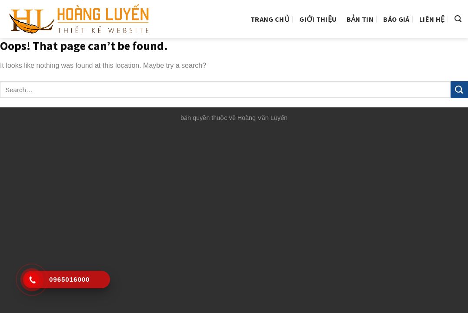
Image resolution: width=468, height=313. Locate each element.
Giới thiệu (318, 19)
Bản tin (360, 19)
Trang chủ (270, 19)
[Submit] (459, 89)
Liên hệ (432, 19)
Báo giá (396, 19)
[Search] (458, 18)
